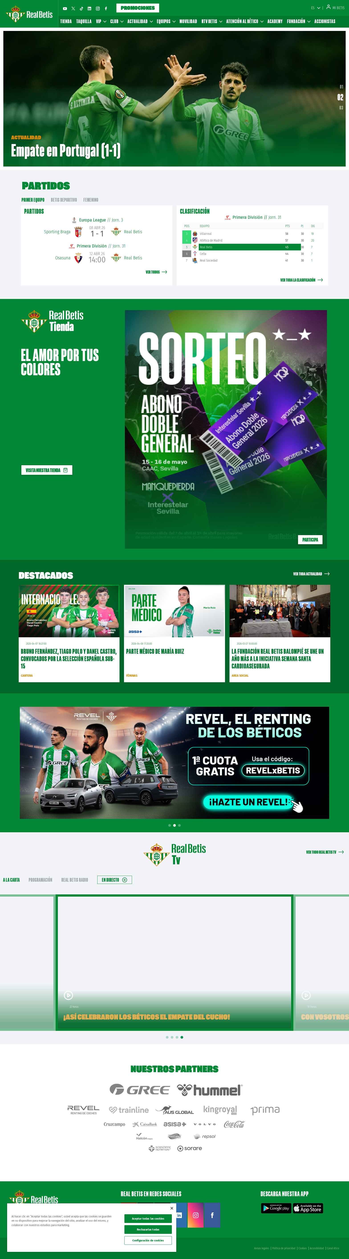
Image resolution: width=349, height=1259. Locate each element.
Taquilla (84, 21)
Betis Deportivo (64, 199)
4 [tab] (182, 1037)
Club (116, 21)
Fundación (298, 21)
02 (341, 99)
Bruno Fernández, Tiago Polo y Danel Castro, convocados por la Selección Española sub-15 (68, 659)
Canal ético (333, 1248)
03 (341, 107)
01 (340, 88)
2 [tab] (175, 825)
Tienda (66, 21)
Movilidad (188, 21)
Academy (275, 21)
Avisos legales (261, 1248)
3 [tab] (180, 825)
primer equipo (33, 199)
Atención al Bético (244, 21)
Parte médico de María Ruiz (155, 651)
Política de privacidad (283, 1248)
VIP (101, 21)
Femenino (90, 199)
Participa (310, 539)
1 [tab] (170, 825)
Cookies (302, 1248)
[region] (91, 1227)
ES (313, 8)
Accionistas (325, 21)
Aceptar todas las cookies (148, 1218)
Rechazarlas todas (148, 1229)
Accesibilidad (317, 1248)
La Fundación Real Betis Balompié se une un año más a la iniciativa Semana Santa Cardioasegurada (278, 659)
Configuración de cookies (148, 1240)
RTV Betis (212, 21)
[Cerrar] (171, 1208)
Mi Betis (336, 8)
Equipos (166, 21)
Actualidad (140, 21)
